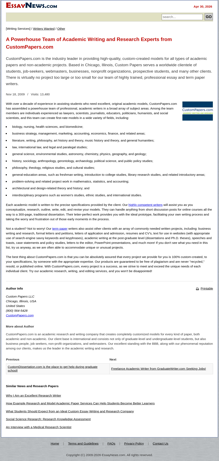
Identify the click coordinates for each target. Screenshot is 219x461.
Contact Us (160, 443)
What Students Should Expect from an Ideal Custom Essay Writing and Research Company (70, 411)
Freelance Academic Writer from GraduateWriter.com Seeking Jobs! (158, 368)
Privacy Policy (134, 443)
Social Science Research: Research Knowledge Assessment (48, 419)
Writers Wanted (44, 28)
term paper (59, 228)
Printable (204, 288)
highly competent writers (146, 205)
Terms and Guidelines (83, 443)
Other (61, 28)
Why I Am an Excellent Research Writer (33, 395)
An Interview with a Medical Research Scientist (38, 427)
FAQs (111, 443)
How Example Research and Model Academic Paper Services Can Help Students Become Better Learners (80, 403)
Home (55, 443)
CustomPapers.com (20, 315)
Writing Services (18, 28)
